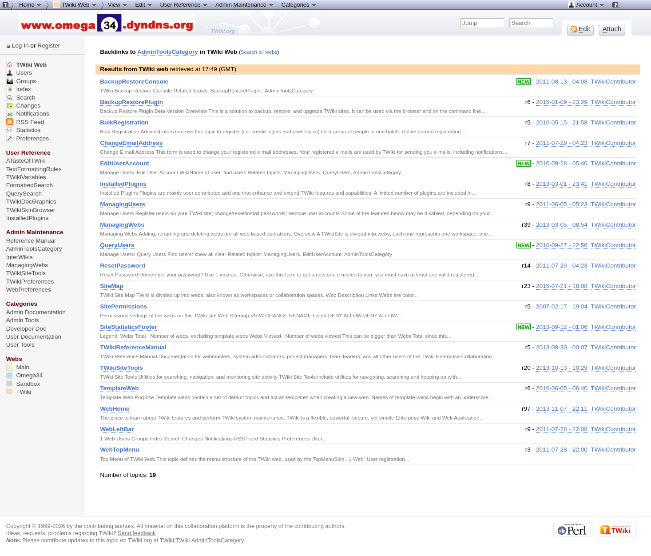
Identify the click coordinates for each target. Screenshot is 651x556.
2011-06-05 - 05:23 (561, 204)
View (118, 4)
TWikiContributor (613, 81)
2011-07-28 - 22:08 (561, 429)
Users (19, 72)
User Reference (184, 4)
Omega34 (24, 375)
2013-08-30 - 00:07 (561, 347)
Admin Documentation (36, 312)
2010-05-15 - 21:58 (561, 122)
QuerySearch (24, 193)
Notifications (27, 113)
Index (18, 89)
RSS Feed (25, 122)
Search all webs (259, 52)
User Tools (20, 344)
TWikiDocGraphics (31, 201)
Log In (20, 45)
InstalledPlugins (27, 218)
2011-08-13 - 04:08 (561, 81)
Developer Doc (26, 328)
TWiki (19, 391)
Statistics (23, 130)
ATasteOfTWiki (26, 160)
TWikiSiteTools (26, 273)
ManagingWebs (27, 265)
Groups (21, 81)
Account (586, 4)
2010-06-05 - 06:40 (561, 388)
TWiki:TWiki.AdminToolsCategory (202, 540)
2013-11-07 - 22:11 (561, 408)
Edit (144, 4)
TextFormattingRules (34, 169)
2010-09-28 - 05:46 (561, 163)
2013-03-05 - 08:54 (561, 224)
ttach (612, 29)
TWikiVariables (26, 177)
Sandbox (23, 383)
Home (30, 4)
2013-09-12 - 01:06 (561, 327)
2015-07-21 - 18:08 (561, 286)
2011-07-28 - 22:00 (561, 449)
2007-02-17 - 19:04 (561, 306)
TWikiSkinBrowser (31, 210)
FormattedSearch (29, 185)
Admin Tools (22, 320)
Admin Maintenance (244, 4)
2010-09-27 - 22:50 (561, 245)
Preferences (27, 138)
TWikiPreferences (30, 281)
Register (48, 45)
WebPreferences (28, 289)
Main (17, 367)
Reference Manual (31, 240)
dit (580, 29)
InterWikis (19, 257)
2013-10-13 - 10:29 (561, 367)
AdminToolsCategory (167, 51)
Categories (299, 4)
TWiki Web (26, 64)
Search (21, 97)
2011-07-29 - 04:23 (561, 143)
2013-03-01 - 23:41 (561, 183)
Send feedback (137, 533)
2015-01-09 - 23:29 (561, 102)
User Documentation (33, 336)
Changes (23, 105)
